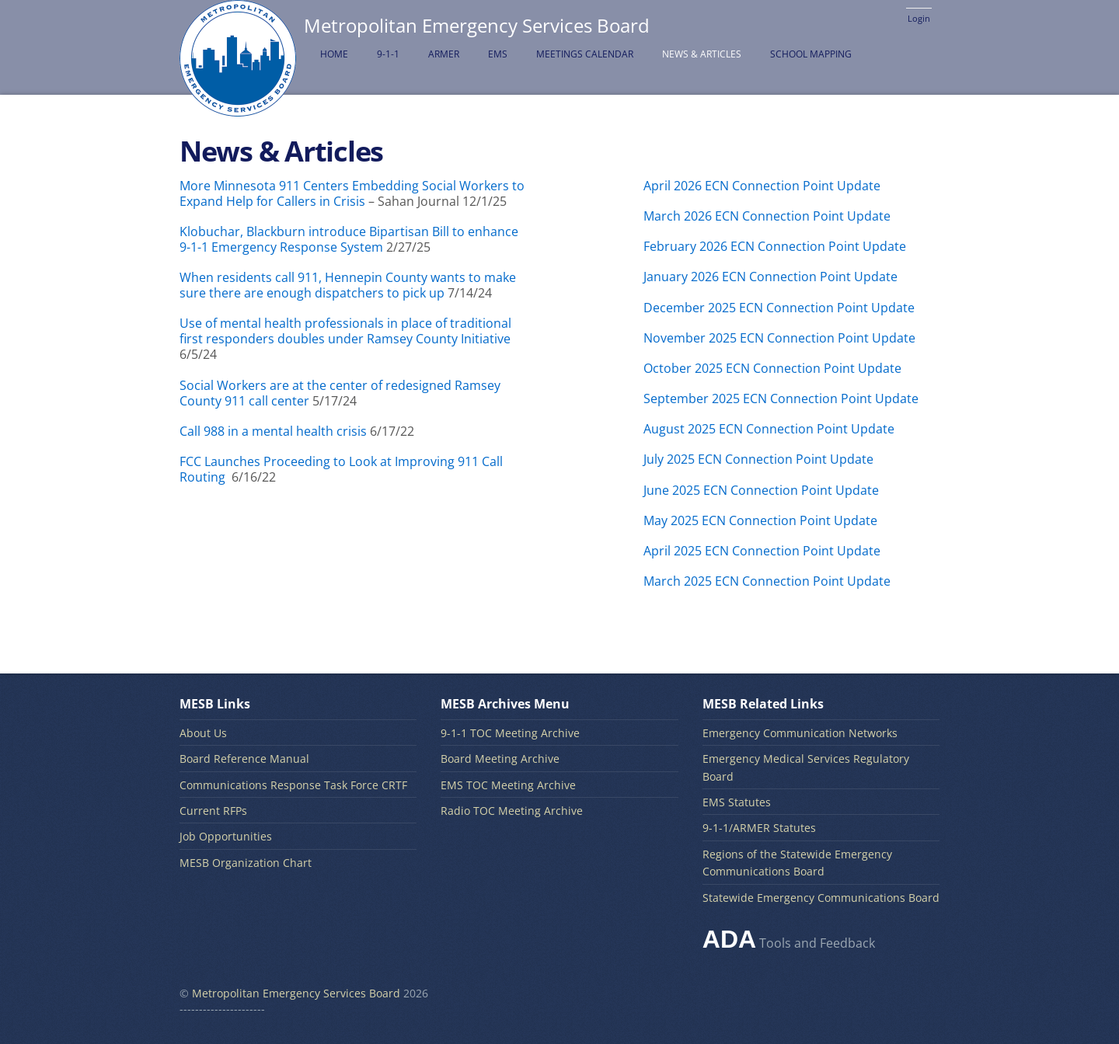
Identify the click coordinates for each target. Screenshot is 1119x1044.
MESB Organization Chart (246, 862)
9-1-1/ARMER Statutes (759, 827)
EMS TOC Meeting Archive (508, 785)
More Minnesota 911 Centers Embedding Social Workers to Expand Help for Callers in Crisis (352, 193)
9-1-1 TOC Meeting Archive (510, 733)
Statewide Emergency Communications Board (820, 897)
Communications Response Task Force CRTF (293, 785)
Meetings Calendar (584, 54)
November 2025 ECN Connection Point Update (779, 337)
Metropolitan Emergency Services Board (296, 993)
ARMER (443, 54)
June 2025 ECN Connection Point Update (761, 490)
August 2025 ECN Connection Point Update (768, 428)
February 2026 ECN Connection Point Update (774, 246)
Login (919, 18)
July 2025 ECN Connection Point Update (758, 459)
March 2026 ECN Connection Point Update (767, 215)
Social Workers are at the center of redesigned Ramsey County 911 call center (340, 393)
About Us (203, 733)
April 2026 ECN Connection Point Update (761, 185)
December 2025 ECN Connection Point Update (779, 307)
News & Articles (701, 54)
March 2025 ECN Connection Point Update (767, 581)
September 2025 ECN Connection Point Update (781, 398)
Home (334, 54)
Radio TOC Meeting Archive (512, 810)
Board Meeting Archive (500, 758)
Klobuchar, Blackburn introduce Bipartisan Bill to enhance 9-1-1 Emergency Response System (349, 239)
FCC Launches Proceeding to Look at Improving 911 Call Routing (341, 469)
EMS (497, 54)
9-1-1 (388, 54)
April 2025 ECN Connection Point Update (761, 550)
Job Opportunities (226, 836)
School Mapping (811, 54)
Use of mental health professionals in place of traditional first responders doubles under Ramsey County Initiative (345, 331)
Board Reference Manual (244, 758)
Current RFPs (213, 810)
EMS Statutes (736, 802)
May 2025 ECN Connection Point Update (760, 520)
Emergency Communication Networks (800, 733)
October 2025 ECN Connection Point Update (772, 368)
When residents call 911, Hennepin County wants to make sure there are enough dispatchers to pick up (348, 285)
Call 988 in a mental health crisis (275, 431)
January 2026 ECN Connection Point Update (770, 276)
